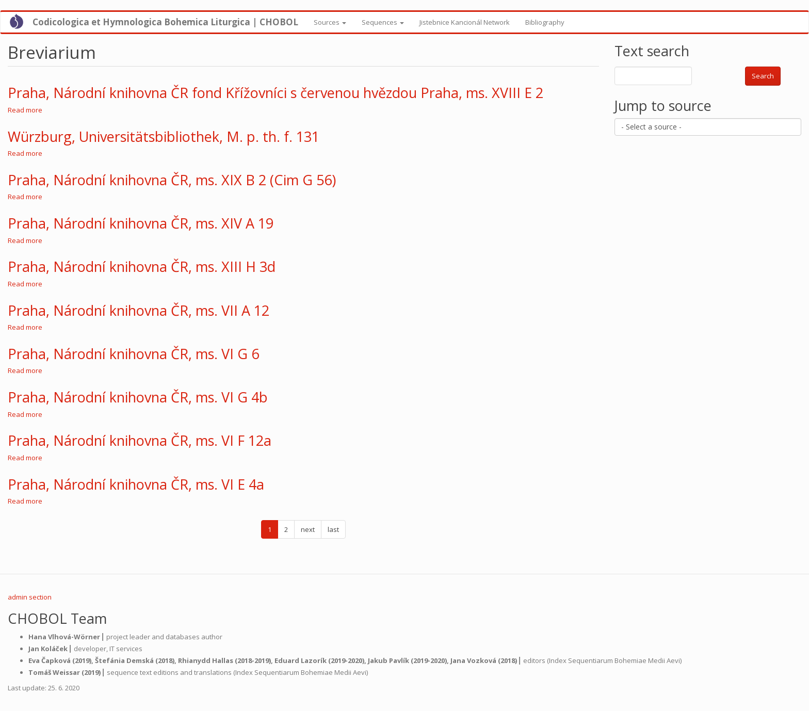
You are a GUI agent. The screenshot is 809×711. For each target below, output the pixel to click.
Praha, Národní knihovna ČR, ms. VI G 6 (133, 353)
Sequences (383, 22)
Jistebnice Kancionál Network (464, 22)
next (308, 529)
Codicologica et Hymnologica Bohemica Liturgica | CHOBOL (165, 22)
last (333, 529)
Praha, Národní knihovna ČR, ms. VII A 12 (138, 310)
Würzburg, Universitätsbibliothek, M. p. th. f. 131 (163, 136)
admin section (30, 597)
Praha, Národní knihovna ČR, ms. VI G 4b (138, 397)
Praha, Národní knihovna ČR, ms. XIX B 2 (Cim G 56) (172, 179)
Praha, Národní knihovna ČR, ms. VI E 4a (136, 484)
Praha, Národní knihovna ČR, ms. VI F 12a (139, 440)
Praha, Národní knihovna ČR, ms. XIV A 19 (140, 223)
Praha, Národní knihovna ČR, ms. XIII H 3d (142, 266)
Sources (330, 22)
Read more (25, 110)
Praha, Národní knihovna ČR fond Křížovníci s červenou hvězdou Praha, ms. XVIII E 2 (275, 92)
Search (763, 75)
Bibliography (544, 22)
